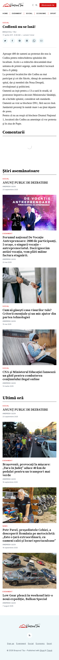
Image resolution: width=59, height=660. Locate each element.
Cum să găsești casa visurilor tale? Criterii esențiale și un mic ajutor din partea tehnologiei (29, 313)
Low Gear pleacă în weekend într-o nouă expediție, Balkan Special (28, 597)
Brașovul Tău (9, 32)
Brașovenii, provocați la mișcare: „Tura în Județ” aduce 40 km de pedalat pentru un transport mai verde (26, 470)
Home (5, 13)
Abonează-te (48, 5)
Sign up (10, 643)
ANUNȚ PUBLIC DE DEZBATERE (25, 183)
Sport (53, 13)
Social (29, 13)
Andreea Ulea (9, 186)
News (5, 526)
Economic (41, 13)
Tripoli (49, 650)
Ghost (42, 650)
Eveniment (17, 13)
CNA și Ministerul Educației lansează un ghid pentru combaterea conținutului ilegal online (29, 375)
